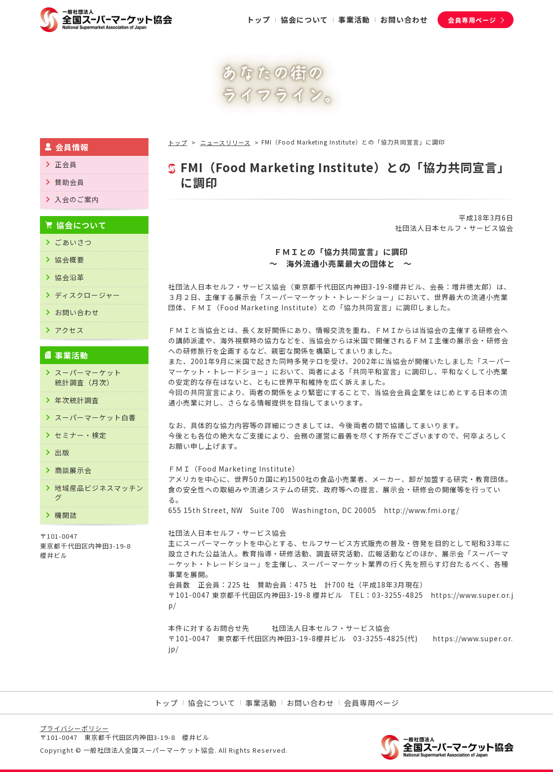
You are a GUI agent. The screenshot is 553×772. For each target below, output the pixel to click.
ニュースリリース (225, 143)
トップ (177, 143)
